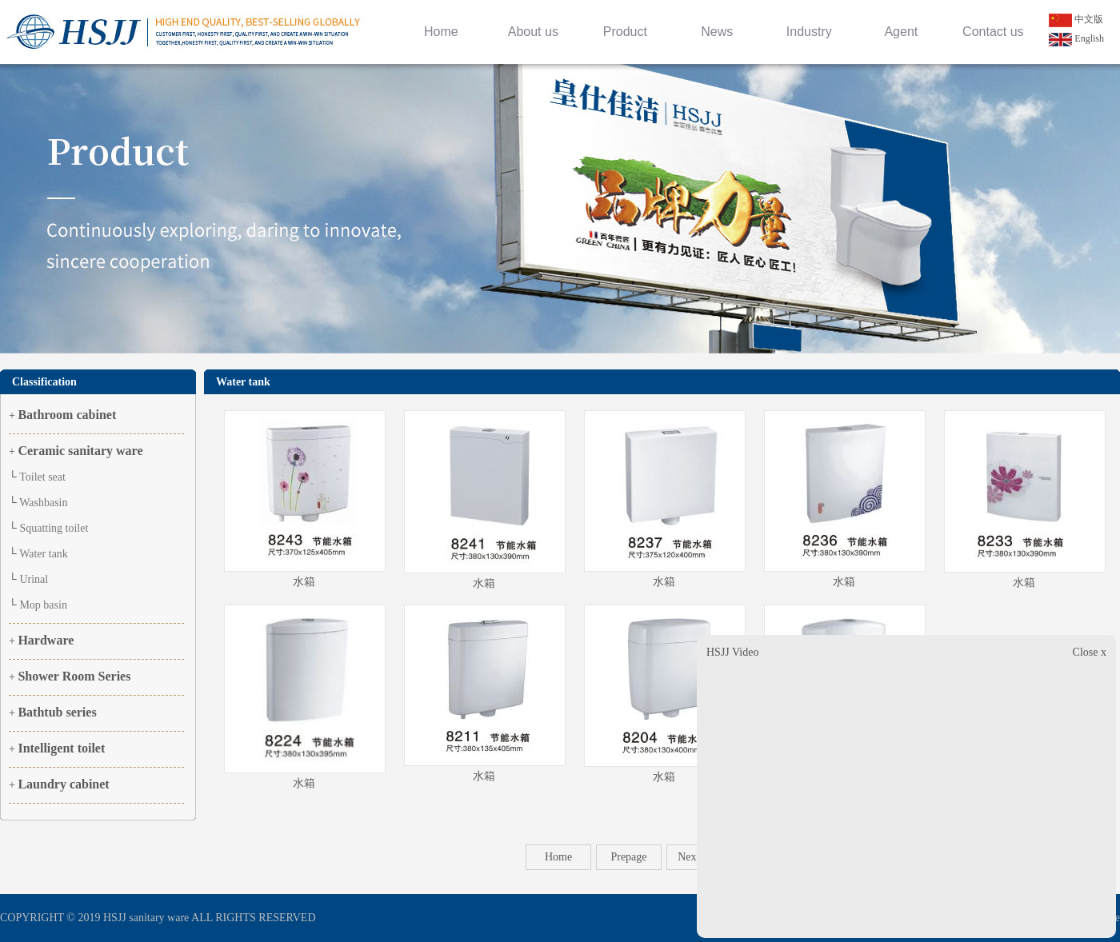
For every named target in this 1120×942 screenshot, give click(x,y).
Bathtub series (57, 712)
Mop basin (43, 605)
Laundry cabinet (63, 784)
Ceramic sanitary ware (80, 450)
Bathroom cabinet (67, 414)
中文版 (1076, 19)
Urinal (33, 579)
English (1076, 38)
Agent (901, 31)
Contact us (992, 31)
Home (441, 31)
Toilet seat (42, 477)
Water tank (43, 554)
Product (625, 31)
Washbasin (43, 503)
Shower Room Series (74, 676)
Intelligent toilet (61, 748)
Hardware (46, 640)
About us (533, 31)
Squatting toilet (53, 528)
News (717, 31)
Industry (809, 31)
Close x (1089, 652)
